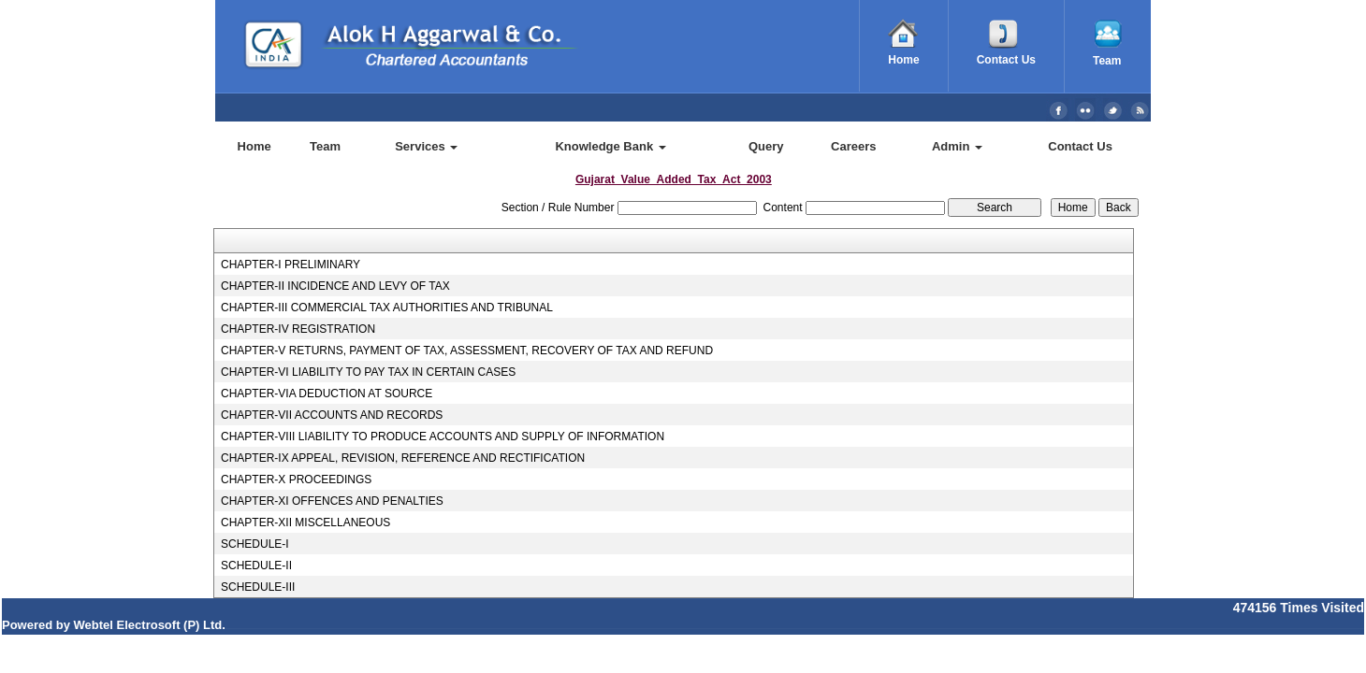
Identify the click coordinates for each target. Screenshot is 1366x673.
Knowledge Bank (610, 146)
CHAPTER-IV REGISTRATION (298, 329)
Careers (853, 146)
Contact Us (1080, 146)
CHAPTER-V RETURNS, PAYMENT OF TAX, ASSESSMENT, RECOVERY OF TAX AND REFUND (467, 350)
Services (426, 146)
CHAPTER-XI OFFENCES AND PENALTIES (332, 501)
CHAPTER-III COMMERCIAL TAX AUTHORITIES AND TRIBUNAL (387, 307)
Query (766, 146)
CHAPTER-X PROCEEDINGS (296, 479)
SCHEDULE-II (256, 565)
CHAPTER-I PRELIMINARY (290, 264)
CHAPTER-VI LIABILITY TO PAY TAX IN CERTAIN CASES (368, 372)
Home (254, 146)
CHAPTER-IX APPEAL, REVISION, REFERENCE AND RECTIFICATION (403, 458)
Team (325, 146)
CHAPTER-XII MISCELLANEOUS (305, 522)
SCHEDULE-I (255, 544)
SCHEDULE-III (258, 587)
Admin (957, 146)
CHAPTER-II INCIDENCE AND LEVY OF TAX (335, 286)
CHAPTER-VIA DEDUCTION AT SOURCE (326, 393)
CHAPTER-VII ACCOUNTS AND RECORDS (332, 415)
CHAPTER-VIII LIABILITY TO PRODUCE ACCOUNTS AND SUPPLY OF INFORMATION (442, 436)
